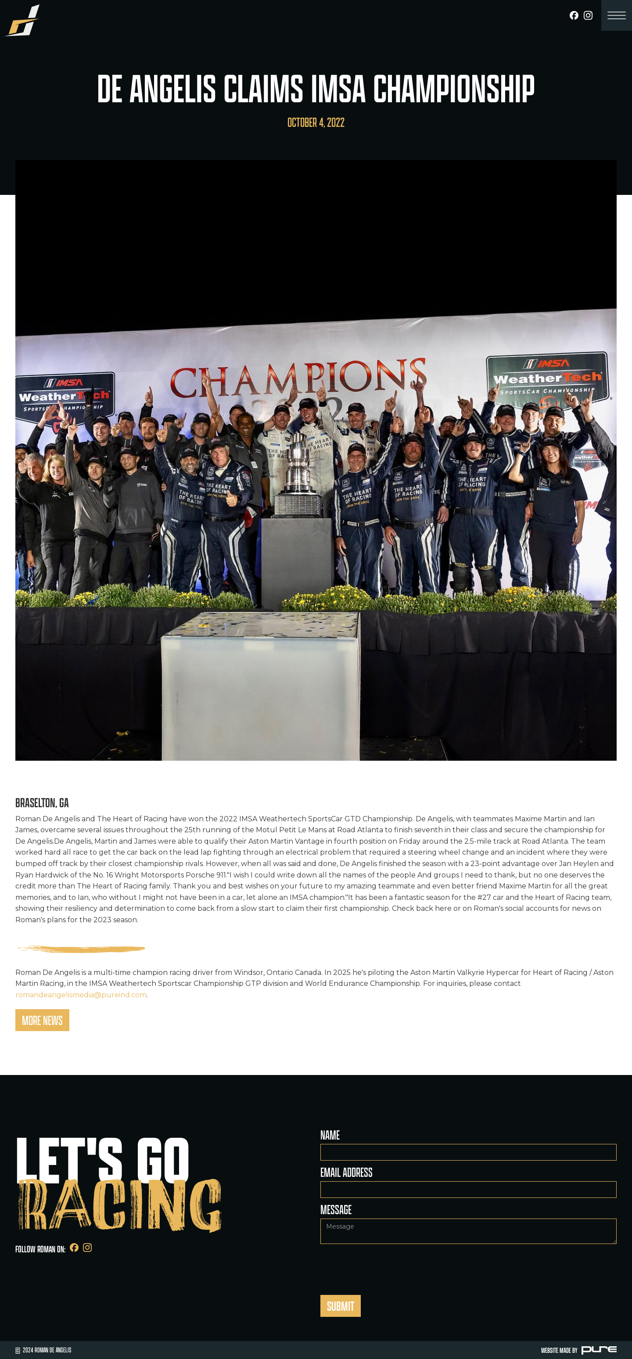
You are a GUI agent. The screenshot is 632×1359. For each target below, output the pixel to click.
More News (42, 1020)
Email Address (346, 1172)
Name (330, 1135)
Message (336, 1209)
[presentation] (387, 1265)
